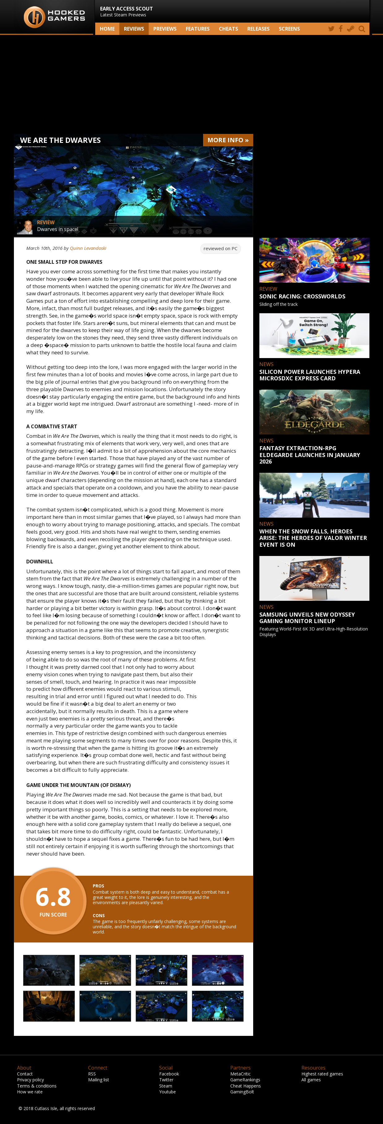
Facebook (169, 1074)
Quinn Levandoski (88, 248)
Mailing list (98, 1080)
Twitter (166, 1080)
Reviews (134, 28)
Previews (165, 28)
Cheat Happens (245, 1086)
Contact (25, 1074)
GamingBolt (242, 1092)
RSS (92, 1074)
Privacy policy (30, 1080)
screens (289, 28)
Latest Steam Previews (126, 11)
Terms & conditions (37, 1086)
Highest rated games (322, 1074)
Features (198, 28)
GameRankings (245, 1080)
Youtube (167, 1092)
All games (311, 1080)
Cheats (228, 28)
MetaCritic (240, 1074)
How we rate (30, 1092)
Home (107, 28)
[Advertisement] (191, 84)
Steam (165, 1086)
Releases (258, 28)
